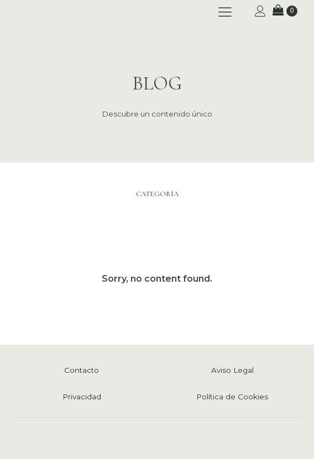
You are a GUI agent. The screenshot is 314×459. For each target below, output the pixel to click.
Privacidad (81, 396)
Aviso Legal (232, 370)
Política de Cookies (232, 396)
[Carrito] (285, 11)
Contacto (81, 370)
